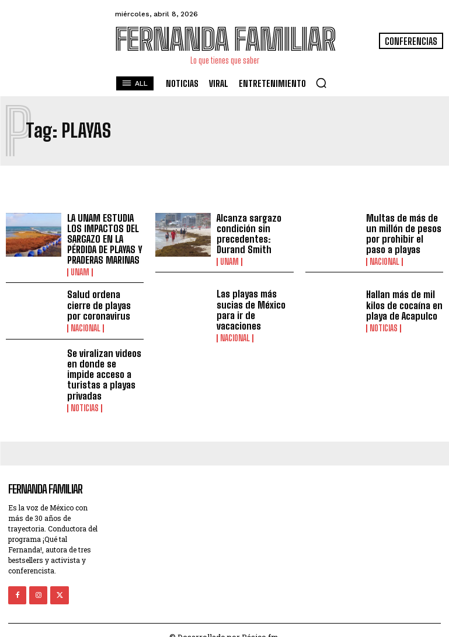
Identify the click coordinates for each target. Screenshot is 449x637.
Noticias (384, 326)
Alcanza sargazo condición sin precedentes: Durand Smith (248, 233)
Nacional (384, 261)
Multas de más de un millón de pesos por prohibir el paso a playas (403, 233)
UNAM (80, 271)
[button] (321, 82)
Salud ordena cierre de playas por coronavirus (104, 304)
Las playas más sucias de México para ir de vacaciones (250, 308)
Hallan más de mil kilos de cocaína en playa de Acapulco (402, 304)
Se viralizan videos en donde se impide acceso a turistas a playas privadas (104, 366)
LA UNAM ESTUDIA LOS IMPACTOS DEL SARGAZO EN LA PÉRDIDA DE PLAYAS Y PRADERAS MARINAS (103, 238)
